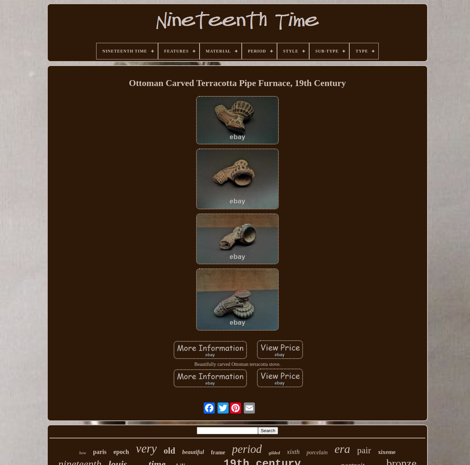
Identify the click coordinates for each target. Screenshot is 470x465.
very (146, 448)
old (169, 450)
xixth (293, 451)
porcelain (317, 452)
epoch (121, 451)
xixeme (387, 452)
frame (218, 452)
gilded (274, 452)
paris (100, 451)
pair (364, 450)
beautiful (193, 452)
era (342, 449)
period (247, 449)
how (82, 452)
